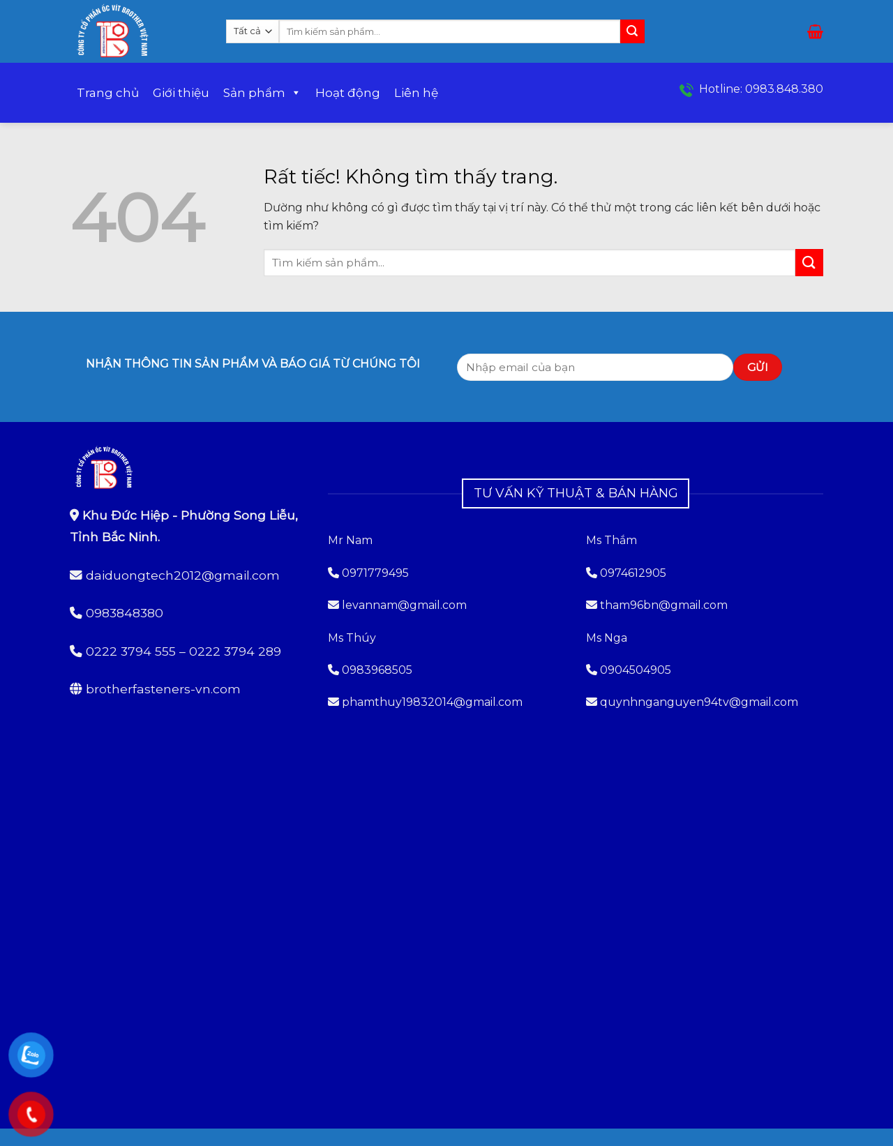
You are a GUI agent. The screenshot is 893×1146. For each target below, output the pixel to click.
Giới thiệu (181, 93)
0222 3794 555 (131, 651)
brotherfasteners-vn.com (163, 688)
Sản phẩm (262, 93)
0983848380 (124, 612)
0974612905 (633, 573)
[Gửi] (632, 31)
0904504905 (635, 670)
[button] (815, 31)
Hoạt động (347, 93)
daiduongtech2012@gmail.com (183, 575)
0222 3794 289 (235, 651)
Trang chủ (108, 93)
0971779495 (368, 573)
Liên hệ (416, 93)
